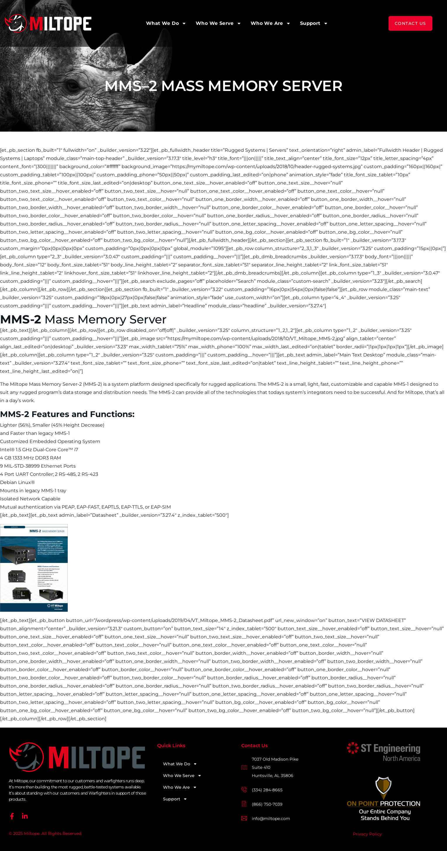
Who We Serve (218, 23)
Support (314, 23)
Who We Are (271, 23)
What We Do (166, 23)
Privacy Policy (367, 834)
